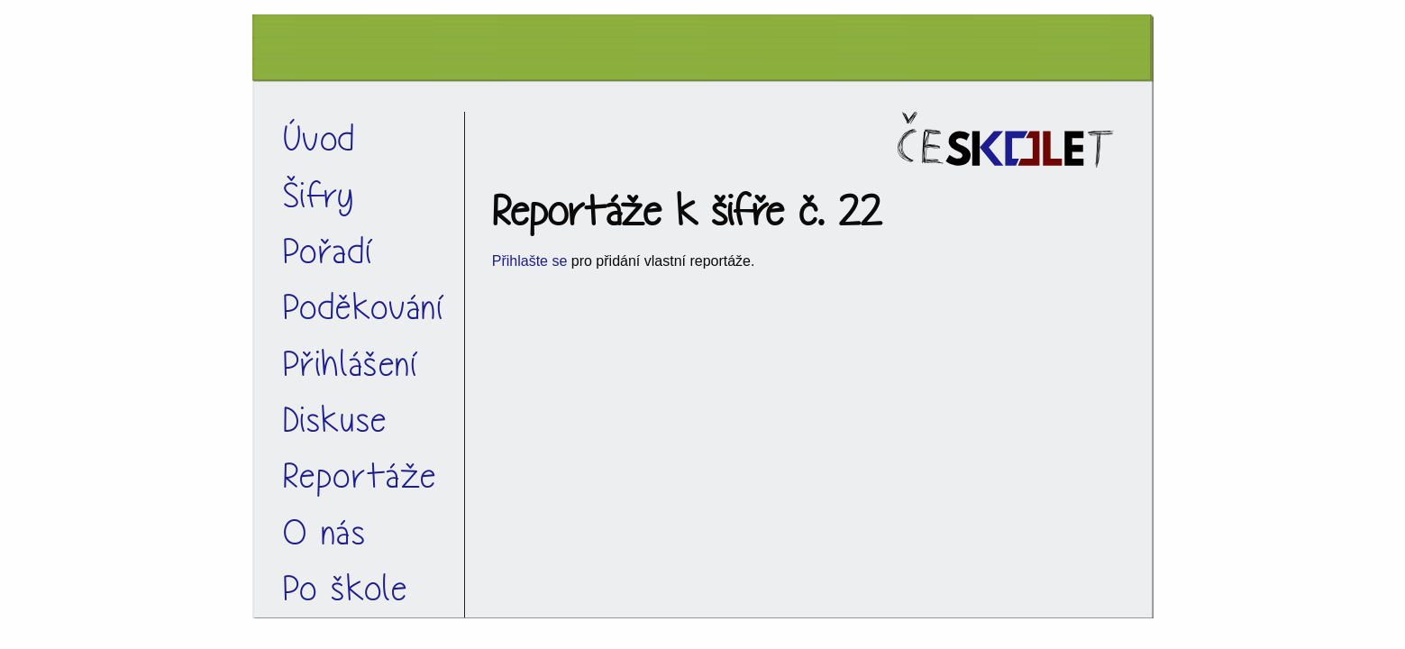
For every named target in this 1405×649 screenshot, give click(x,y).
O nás (325, 533)
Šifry (319, 196)
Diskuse (335, 420)
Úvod (319, 139)
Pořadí (329, 252)
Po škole (345, 589)
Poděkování (364, 308)
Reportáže (360, 476)
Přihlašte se (530, 261)
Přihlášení (351, 364)
